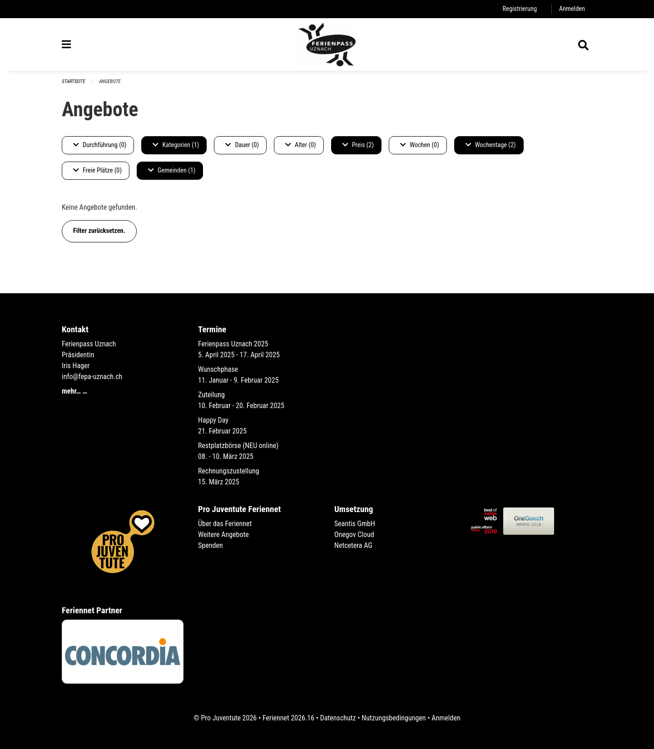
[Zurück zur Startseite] (327, 44)
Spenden (210, 545)
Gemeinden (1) (171, 170)
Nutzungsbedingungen (394, 718)
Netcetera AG (353, 545)
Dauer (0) (242, 145)
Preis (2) (358, 145)
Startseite (73, 81)
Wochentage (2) (491, 145)
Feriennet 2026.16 (288, 718)
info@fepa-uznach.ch (92, 376)
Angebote (109, 81)
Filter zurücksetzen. (99, 231)
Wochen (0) (419, 145)
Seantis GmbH (354, 523)
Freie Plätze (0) (97, 170)
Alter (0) (300, 145)
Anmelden (572, 9)
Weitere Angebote (223, 534)
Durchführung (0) (99, 145)
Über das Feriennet (225, 523)
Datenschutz (338, 718)
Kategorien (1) (176, 145)
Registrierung (520, 9)
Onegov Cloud (354, 534)
